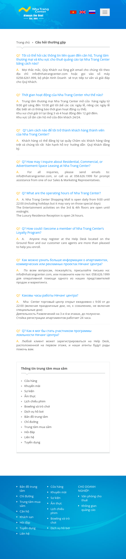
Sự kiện (29, 391)
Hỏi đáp (29, 432)
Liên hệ (29, 437)
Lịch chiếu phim (35, 401)
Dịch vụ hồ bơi (34, 412)
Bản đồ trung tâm (36, 417)
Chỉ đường (31, 422)
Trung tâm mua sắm (38, 427)
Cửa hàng (30, 381)
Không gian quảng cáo (89, 508)
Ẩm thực (30, 396)
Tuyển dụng (32, 442)
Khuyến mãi (32, 386)
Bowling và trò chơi (37, 406)
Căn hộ (24, 511)
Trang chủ (23, 42)
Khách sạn (27, 517)
